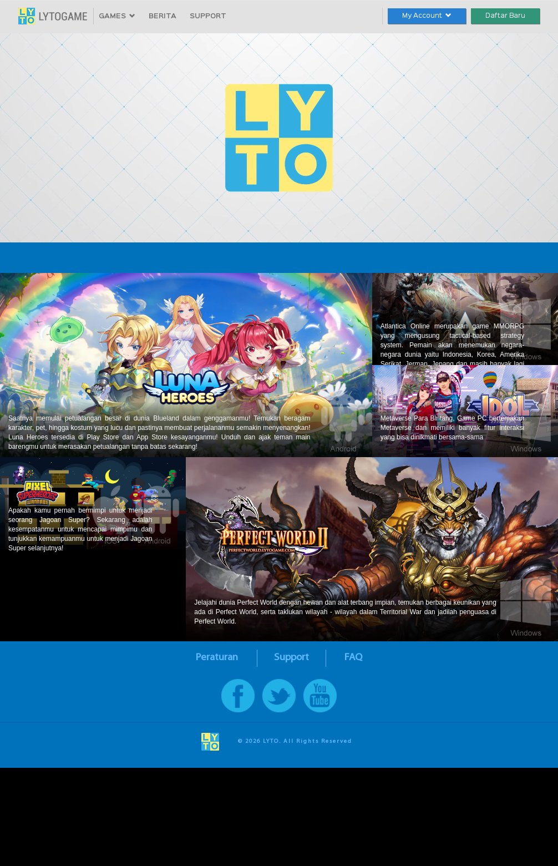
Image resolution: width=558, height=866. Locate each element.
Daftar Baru (505, 16)
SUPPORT (208, 16)
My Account (427, 16)
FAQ (353, 657)
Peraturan (217, 657)
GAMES (117, 16)
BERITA (162, 16)
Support (291, 657)
